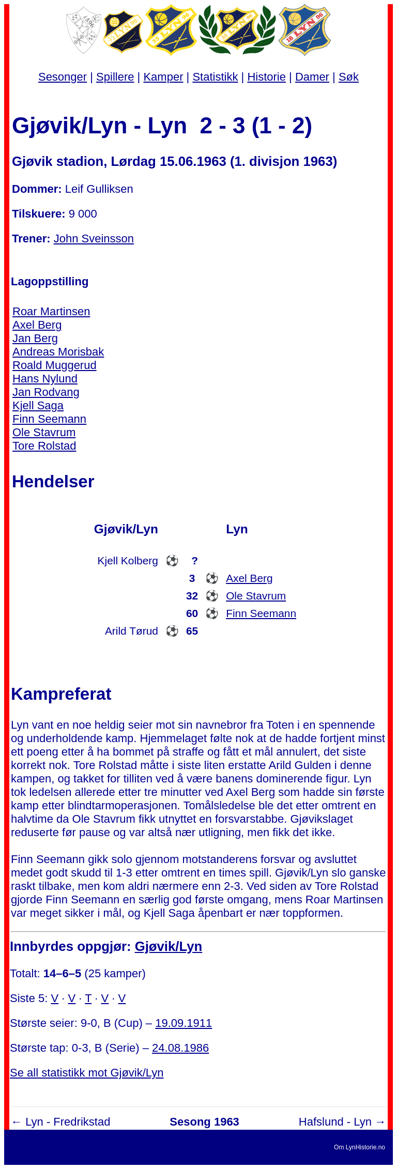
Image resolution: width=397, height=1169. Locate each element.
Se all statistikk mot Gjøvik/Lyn (86, 1072)
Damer (312, 76)
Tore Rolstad (44, 445)
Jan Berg (35, 338)
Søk (349, 76)
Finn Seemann (49, 418)
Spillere (115, 76)
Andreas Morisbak (58, 351)
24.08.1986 (180, 1047)
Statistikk (215, 76)
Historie (266, 76)
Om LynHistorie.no (359, 1147)
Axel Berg (37, 324)
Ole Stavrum (43, 432)
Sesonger (62, 76)
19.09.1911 (183, 1023)
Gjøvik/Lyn (169, 946)
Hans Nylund (45, 378)
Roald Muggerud (54, 365)
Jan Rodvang (46, 392)
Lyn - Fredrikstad (67, 1121)
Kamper (163, 76)
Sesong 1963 (204, 1121)
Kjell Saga (38, 405)
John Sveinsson (94, 238)
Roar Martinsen (51, 311)
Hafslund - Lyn (335, 1121)
